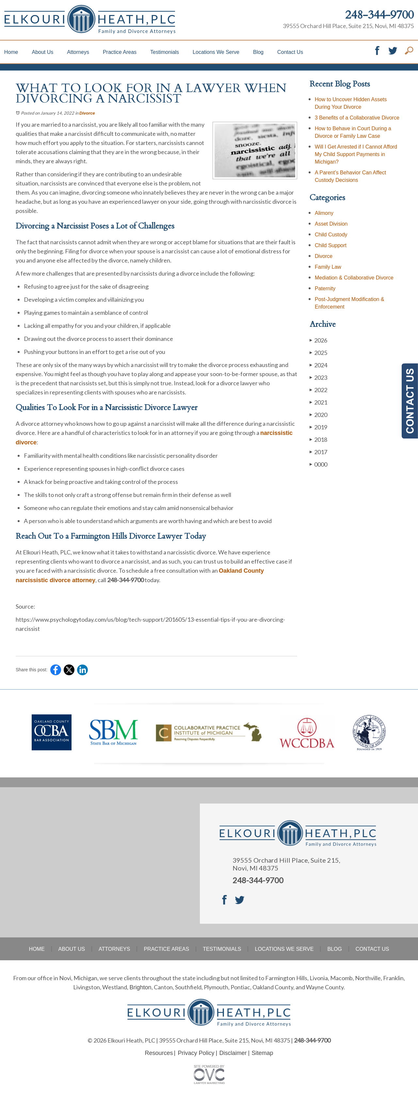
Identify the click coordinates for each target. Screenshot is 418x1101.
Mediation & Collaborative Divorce (354, 277)
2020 (318, 414)
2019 (318, 427)
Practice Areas (120, 52)
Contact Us (290, 52)
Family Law (328, 267)
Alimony (324, 213)
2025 (318, 352)
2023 (318, 377)
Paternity (325, 288)
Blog (258, 52)
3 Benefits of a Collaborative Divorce (357, 117)
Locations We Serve (216, 52)
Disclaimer (233, 1053)
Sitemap (262, 1053)
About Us (42, 52)
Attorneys (78, 52)
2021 (318, 402)
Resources (159, 1053)
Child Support (330, 245)
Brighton (140, 987)
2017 (318, 451)
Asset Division (331, 224)
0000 (318, 464)
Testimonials (164, 52)
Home (11, 52)
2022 (318, 389)
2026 (318, 340)
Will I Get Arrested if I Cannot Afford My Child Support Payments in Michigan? (356, 154)
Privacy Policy (196, 1053)
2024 (318, 364)
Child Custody (331, 234)
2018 (318, 439)
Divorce (87, 113)
